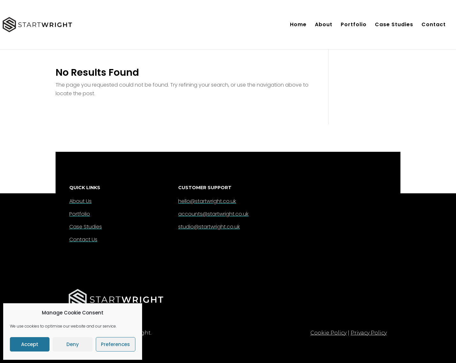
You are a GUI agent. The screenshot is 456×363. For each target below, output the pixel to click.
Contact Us (83, 239)
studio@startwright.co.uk (209, 226)
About (323, 25)
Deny (72, 344)
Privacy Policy (369, 333)
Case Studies (394, 25)
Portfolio (354, 25)
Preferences (115, 344)
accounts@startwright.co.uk (213, 214)
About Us (80, 201)
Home (298, 25)
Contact (434, 25)
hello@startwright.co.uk (207, 201)
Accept (29, 344)
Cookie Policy (328, 333)
